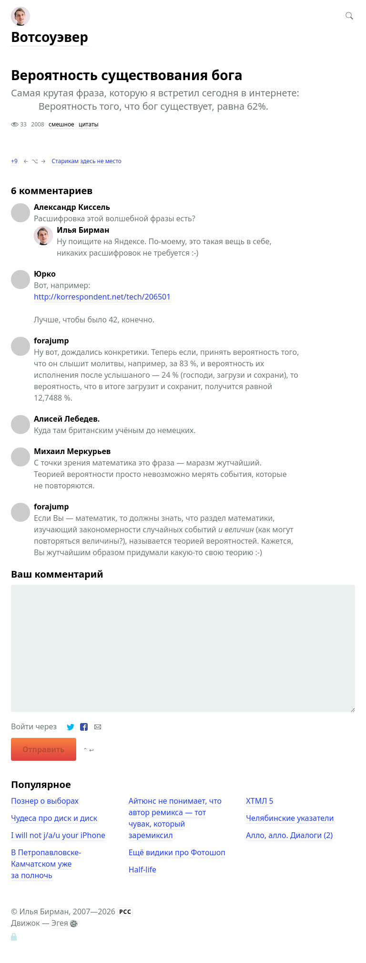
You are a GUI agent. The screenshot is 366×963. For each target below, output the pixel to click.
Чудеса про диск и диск (54, 818)
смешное (61, 124)
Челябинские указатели (290, 818)
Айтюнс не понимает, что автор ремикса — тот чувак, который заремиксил (175, 818)
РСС (125, 912)
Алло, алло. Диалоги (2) (289, 835)
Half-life (142, 869)
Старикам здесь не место (86, 161)
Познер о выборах (45, 801)
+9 (14, 161)
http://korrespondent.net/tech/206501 (102, 296)
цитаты (89, 124)
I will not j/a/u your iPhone (58, 835)
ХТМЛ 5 (259, 801)
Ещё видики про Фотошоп (177, 852)
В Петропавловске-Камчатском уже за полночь (46, 863)
